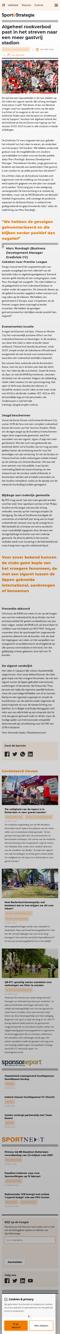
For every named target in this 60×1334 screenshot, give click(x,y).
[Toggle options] (28, 1316)
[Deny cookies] (41, 1326)
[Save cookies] (16, 1326)
